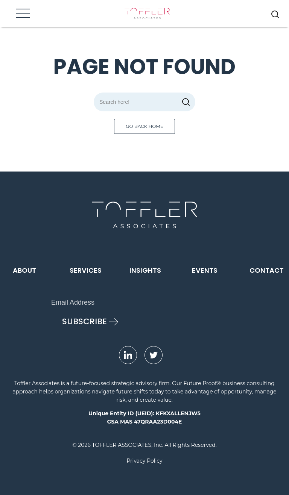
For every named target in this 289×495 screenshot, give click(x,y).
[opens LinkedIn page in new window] (128, 355)
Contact (266, 270)
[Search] (144, 102)
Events (205, 270)
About (24, 270)
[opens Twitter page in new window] (153, 355)
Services (86, 270)
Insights (145, 270)
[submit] (185, 102)
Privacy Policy (144, 460)
